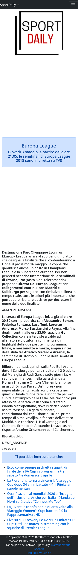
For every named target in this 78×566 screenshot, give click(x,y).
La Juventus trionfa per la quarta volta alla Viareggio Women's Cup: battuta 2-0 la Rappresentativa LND (40, 510)
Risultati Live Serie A (39, 553)
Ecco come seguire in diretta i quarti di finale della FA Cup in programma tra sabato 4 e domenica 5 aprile (37, 471)
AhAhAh (39, 549)
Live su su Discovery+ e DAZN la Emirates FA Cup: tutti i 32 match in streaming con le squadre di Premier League (41, 524)
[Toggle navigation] (73, 4)
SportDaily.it (9, 4)
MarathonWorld (61, 545)
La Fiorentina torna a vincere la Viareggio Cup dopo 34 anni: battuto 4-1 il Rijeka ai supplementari (39, 484)
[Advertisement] (39, 95)
